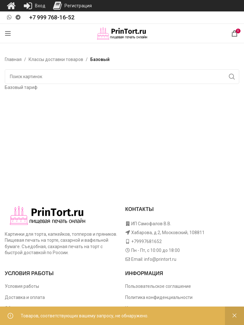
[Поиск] (122, 76)
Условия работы (22, 286)
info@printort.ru (160, 259)
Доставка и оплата (25, 297)
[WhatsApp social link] (9, 17)
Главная (13, 59)
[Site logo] (122, 33)
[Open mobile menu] (8, 33)
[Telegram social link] (18, 17)
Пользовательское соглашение (158, 286)
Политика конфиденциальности (159, 297)
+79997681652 (146, 241)
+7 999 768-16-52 (51, 17)
